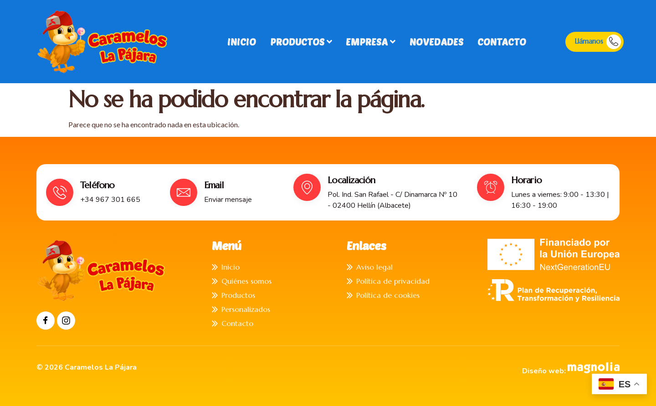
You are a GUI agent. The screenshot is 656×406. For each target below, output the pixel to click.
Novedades (435, 41)
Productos (301, 41)
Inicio (241, 41)
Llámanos (597, 42)
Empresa (370, 41)
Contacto (500, 41)
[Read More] (98, 192)
